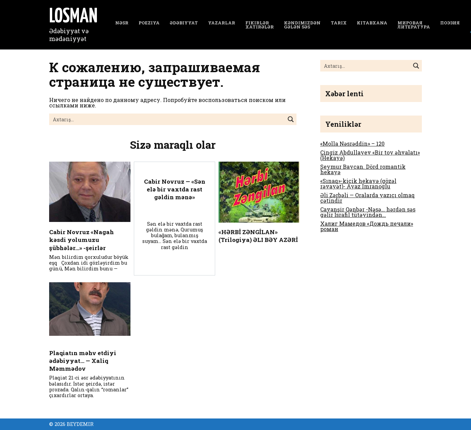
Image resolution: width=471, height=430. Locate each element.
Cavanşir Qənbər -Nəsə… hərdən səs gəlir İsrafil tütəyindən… (367, 212)
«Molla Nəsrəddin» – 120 (352, 143)
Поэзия (450, 22)
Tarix (339, 22)
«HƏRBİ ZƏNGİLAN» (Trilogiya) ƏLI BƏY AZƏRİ (259, 236)
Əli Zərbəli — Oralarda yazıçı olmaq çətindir (367, 197)
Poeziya (149, 22)
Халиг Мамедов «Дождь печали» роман (366, 226)
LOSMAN (73, 16)
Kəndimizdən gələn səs (302, 25)
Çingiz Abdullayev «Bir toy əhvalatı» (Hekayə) (370, 155)
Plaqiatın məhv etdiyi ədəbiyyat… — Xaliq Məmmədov (83, 362)
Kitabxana (372, 22)
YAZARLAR (221, 22)
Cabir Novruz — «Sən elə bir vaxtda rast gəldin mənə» (174, 189)
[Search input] (167, 119)
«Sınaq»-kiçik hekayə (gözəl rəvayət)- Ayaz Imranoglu (358, 183)
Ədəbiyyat (184, 22)
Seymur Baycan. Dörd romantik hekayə (363, 169)
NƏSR (121, 22)
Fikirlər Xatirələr (259, 25)
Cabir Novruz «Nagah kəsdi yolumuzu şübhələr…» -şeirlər (82, 240)
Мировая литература (413, 25)
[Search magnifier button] (290, 119)
